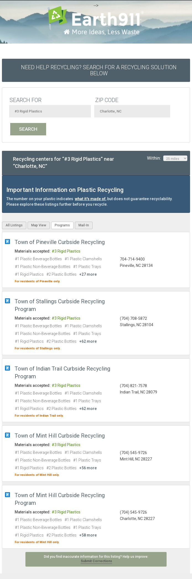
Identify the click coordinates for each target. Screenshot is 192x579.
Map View (38, 225)
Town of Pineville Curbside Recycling (60, 242)
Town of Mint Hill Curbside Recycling (60, 435)
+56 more (88, 468)
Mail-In (83, 225)
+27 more (88, 274)
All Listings (14, 225)
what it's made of (90, 199)
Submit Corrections (96, 561)
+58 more (88, 535)
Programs (62, 225)
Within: (167, 158)
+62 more (88, 341)
